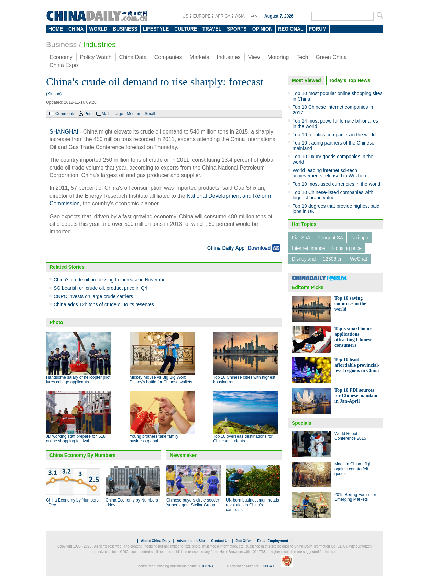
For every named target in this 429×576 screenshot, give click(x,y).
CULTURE (185, 29)
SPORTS (237, 29)
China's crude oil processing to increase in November (110, 280)
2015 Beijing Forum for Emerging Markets (355, 497)
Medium (133, 113)
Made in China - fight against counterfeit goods (353, 469)
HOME (55, 29)
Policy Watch (96, 57)
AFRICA (222, 16)
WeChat (358, 259)
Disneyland (304, 259)
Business (61, 44)
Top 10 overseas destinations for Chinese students (243, 438)
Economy (61, 57)
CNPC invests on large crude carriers (93, 296)
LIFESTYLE (156, 29)
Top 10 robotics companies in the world (334, 134)
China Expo (64, 65)
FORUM (318, 29)
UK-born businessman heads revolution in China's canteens (252, 505)
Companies (168, 57)
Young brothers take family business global (154, 438)
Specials (301, 423)
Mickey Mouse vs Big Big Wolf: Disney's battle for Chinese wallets (161, 379)
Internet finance (308, 248)
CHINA (76, 29)
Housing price (347, 248)
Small (150, 113)
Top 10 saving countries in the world (350, 304)
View (254, 57)
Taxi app (359, 237)
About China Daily (155, 541)
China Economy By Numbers (83, 455)
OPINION (262, 29)
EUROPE (202, 16)
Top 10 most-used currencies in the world (336, 184)
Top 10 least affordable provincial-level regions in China (357, 365)
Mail (105, 113)
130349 (268, 566)
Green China (331, 57)
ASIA (239, 16)
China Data (133, 57)
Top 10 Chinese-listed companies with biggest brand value (333, 194)
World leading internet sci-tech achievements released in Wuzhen (329, 173)
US (185, 16)
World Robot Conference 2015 (350, 436)
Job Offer (243, 541)
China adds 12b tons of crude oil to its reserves (104, 304)
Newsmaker (183, 455)
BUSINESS (125, 29)
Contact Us (220, 541)
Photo (56, 322)
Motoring (278, 57)
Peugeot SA (330, 237)
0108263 (206, 566)
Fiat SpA (301, 237)
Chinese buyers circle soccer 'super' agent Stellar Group (192, 502)
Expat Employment (272, 541)
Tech (302, 57)
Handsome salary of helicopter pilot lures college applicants (78, 379)
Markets (199, 57)
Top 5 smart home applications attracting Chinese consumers (353, 337)
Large (118, 113)
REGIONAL (291, 29)
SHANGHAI (64, 132)
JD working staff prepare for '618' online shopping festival (76, 438)
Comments (65, 113)
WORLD (98, 29)
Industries (99, 44)
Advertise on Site (191, 541)
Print (88, 113)
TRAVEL (211, 29)
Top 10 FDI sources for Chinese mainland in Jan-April (356, 396)
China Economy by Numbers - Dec (72, 502)
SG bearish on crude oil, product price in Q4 (100, 288)
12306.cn (333, 259)
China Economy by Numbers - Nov (132, 502)
